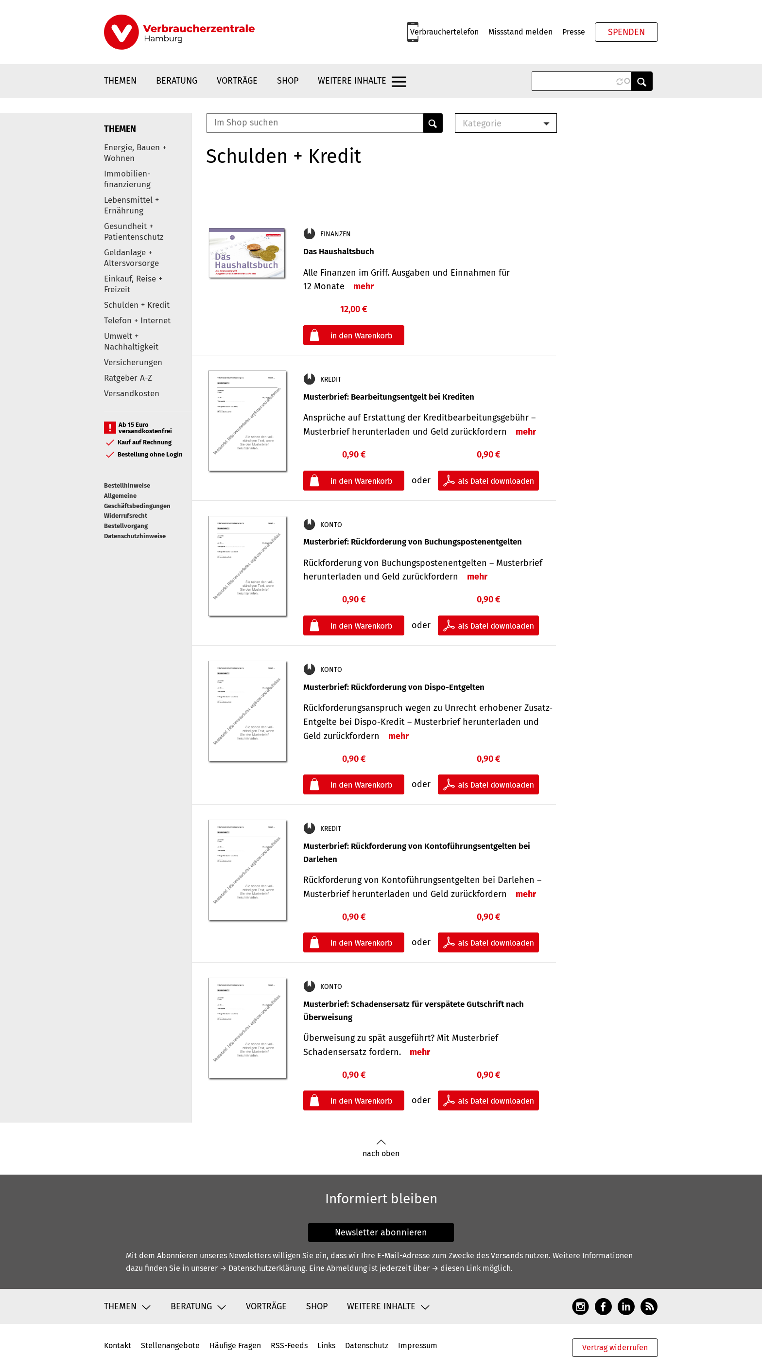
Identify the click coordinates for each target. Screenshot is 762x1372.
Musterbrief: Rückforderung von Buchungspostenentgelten (412, 542)
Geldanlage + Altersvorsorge (131, 257)
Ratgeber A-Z (128, 378)
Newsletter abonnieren (381, 1232)
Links (326, 1345)
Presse (573, 31)
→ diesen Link (456, 1268)
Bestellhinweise (127, 485)
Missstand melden (520, 31)
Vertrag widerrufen (615, 1347)
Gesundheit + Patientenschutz (133, 231)
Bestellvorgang (126, 525)
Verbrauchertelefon (444, 31)
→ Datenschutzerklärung (262, 1268)
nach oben (381, 1148)
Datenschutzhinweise (135, 536)
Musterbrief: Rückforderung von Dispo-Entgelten (394, 687)
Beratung (176, 80)
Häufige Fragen (235, 1345)
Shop (287, 80)
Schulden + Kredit (137, 305)
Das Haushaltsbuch (338, 251)
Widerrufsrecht (125, 515)
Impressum (417, 1345)
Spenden (626, 32)
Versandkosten (131, 393)
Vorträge (237, 80)
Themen (120, 80)
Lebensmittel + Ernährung (131, 205)
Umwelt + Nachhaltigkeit (131, 341)
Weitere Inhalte (352, 80)
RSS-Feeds (289, 1345)
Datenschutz (366, 1345)
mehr (363, 286)
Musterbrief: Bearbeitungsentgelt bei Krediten (388, 397)
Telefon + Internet (137, 321)
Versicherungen (133, 362)
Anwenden (642, 81)
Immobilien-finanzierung (127, 179)
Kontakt (117, 1345)
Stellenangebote (170, 1345)
